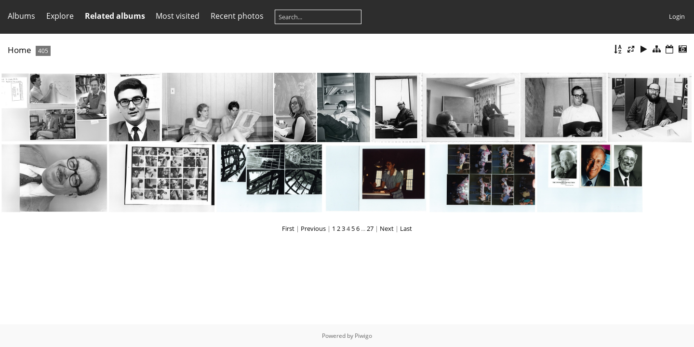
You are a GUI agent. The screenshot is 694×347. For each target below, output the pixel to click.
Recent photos (237, 16)
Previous (313, 228)
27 (370, 228)
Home (19, 49)
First (288, 228)
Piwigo (363, 336)
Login (677, 16)
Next (387, 228)
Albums (21, 16)
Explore (60, 16)
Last (406, 228)
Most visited (178, 16)
